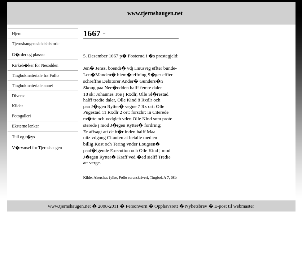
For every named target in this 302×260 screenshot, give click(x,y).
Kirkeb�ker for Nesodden (35, 65)
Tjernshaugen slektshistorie (36, 43)
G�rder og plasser (28, 54)
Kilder (17, 105)
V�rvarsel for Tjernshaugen (37, 147)
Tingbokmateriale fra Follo (35, 75)
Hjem (17, 33)
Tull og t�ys (23, 136)
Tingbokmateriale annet (32, 85)
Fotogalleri (21, 115)
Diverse (18, 95)
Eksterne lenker (25, 126)
